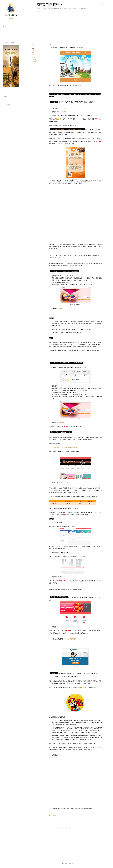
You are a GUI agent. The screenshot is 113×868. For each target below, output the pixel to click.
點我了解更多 (72, 639)
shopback (34, 61)
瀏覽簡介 (11, 18)
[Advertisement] (68, 29)
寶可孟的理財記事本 (50, 4)
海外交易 (34, 53)
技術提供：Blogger (67, 863)
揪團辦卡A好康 (41, 11)
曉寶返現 (34, 59)
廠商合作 (53, 11)
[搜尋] (102, 5)
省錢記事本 (53, 815)
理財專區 (58, 11)
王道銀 (33, 50)
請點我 (66, 482)
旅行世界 (74, 11)
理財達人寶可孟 (11, 15)
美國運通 (47, 11)
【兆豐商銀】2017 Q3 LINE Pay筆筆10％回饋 (64, 447)
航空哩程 (63, 11)
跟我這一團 (58, 119)
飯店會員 (68, 11)
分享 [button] (33, 44)
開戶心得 (34, 57)
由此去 (62, 308)
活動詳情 (63, 108)
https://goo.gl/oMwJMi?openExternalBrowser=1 (67, 129)
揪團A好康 (34, 55)
